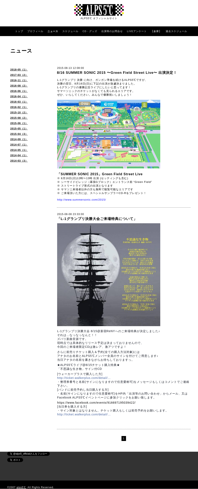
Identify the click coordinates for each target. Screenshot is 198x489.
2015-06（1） (19, 123)
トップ (19, 31)
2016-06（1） (19, 91)
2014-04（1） (19, 155)
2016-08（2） (19, 85)
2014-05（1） (19, 150)
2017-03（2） (19, 75)
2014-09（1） (19, 139)
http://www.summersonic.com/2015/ (81, 199)
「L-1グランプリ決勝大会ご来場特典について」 (97, 219)
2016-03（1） (19, 101)
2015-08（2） (19, 117)
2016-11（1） (19, 80)
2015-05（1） (19, 128)
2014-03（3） (19, 160)
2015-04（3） (19, 134)
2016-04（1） (19, 96)
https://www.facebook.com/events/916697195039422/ (96, 402)
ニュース (52, 31)
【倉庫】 (156, 31)
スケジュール (70, 31)
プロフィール (35, 31)
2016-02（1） (19, 107)
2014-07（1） (19, 144)
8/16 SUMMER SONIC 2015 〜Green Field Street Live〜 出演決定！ (117, 73)
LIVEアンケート (137, 31)
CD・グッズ (89, 31)
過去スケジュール (176, 31)
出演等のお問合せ (112, 31)
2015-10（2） (19, 112)
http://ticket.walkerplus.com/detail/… (84, 378)
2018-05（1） (19, 69)
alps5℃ (21, 487)
